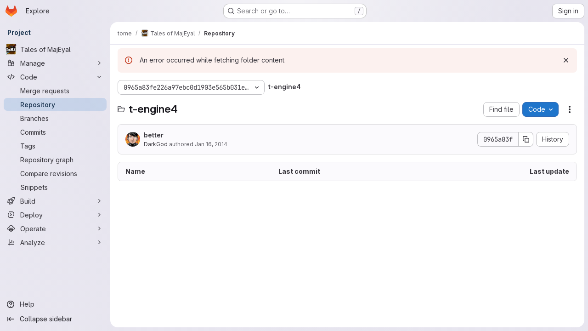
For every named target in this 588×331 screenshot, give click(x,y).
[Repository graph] (55, 159)
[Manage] (55, 63)
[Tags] (55, 145)
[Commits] (55, 132)
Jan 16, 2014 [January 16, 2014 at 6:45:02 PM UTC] (211, 144)
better (154, 135)
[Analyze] (55, 242)
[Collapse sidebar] (55, 319)
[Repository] (55, 104)
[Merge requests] (55, 90)
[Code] (55, 76)
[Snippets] (55, 187)
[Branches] (55, 118)
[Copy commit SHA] (526, 139)
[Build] (55, 200)
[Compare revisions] (55, 173)
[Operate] (55, 228)
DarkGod (156, 144)
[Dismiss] (565, 60)
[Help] (55, 304)
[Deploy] (55, 214)
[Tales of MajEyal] (55, 49)
